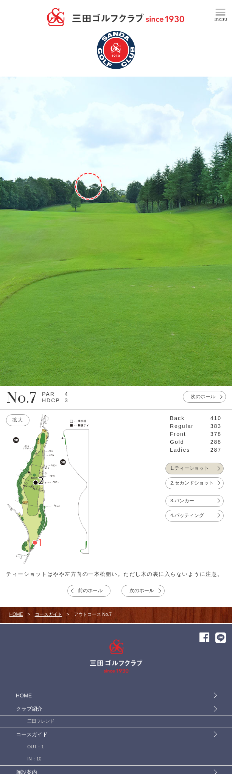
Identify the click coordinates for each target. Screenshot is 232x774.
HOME (16, 614)
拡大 (17, 420)
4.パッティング (187, 515)
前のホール (90, 590)
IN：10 (34, 759)
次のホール (203, 396)
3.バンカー (182, 500)
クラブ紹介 (29, 709)
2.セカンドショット (192, 483)
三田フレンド (40, 721)
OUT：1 (35, 746)
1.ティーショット (189, 468)
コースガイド (48, 614)
